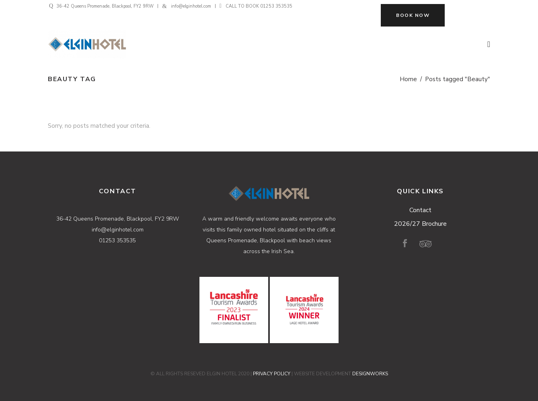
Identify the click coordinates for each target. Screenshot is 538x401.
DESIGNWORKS (370, 373)
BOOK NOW (412, 15)
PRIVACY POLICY (271, 373)
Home (408, 79)
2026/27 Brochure (420, 223)
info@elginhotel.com (191, 6)
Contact (420, 210)
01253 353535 (276, 6)
